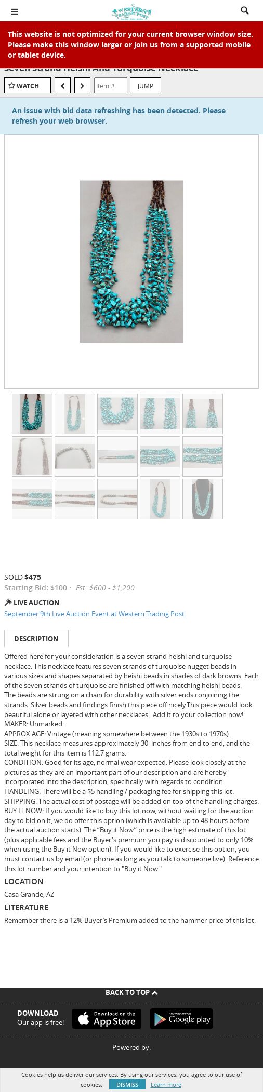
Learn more (166, 1084)
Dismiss (127, 1084)
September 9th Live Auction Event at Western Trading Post (94, 613)
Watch (28, 86)
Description (36, 638)
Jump (145, 86)
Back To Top (132, 992)
